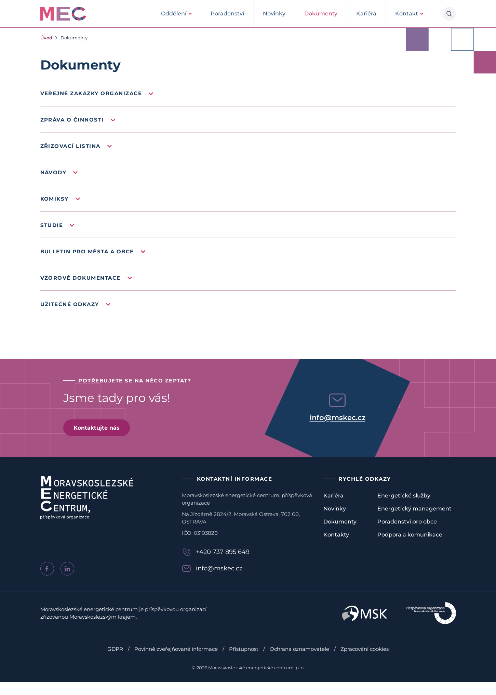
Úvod (46, 37)
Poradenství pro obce (407, 534)
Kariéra (366, 13)
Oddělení (173, 13)
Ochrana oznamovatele (299, 662)
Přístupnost (243, 662)
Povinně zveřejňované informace (176, 662)
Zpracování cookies (364, 662)
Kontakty (336, 547)
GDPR (115, 662)
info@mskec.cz (337, 430)
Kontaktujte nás (99, 440)
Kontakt (406, 13)
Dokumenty (320, 13)
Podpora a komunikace (409, 547)
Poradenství (227, 13)
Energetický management (414, 521)
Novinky (274, 13)
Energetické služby (403, 508)
